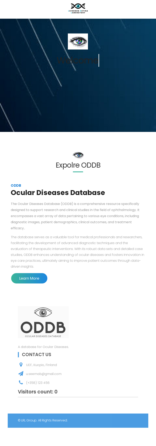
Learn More (29, 278)
